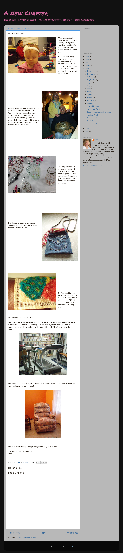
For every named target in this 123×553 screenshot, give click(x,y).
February (90, 101)
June (89, 89)
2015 (87, 63)
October (90, 77)
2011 (87, 131)
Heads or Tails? (92, 115)
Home (43, 533)
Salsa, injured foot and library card (100, 112)
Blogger (75, 547)
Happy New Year (93, 124)
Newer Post (14, 533)
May (89, 92)
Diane (96, 140)
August (90, 83)
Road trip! (90, 121)
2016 (87, 60)
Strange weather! (93, 118)
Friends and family (94, 109)
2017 (87, 57)
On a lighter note (93, 106)
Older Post (72, 533)
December (91, 71)
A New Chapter (26, 13)
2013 (87, 68)
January (90, 104)
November (91, 74)
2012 (87, 128)
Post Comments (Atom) (27, 538)
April (89, 95)
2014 (87, 65)
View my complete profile (92, 165)
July (88, 86)
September (91, 80)
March (89, 98)
